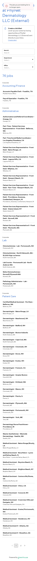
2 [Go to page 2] (20, 546)
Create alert (12, 40)
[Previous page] (12, 546)
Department (8, 58)
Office (6, 65)
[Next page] (24, 546)
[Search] (18, 53)
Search (6, 50)
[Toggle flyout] (32, 59)
